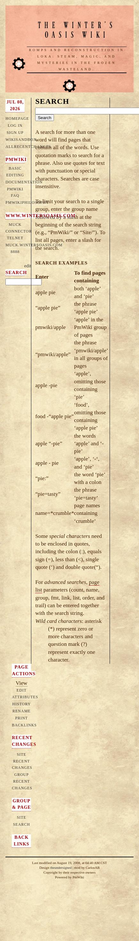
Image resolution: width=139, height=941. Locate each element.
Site (21, 817)
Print (21, 718)
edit (27, 265)
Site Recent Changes (22, 761)
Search (16, 272)
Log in (15, 125)
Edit (22, 690)
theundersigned (61, 867)
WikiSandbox (20, 139)
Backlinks (24, 725)
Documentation (23, 182)
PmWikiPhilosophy (27, 202)
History (21, 704)
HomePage (17, 118)
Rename (21, 711)
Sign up (15, 132)
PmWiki (16, 159)
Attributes (25, 697)
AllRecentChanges (28, 146)
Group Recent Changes (22, 781)
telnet (15, 238)
